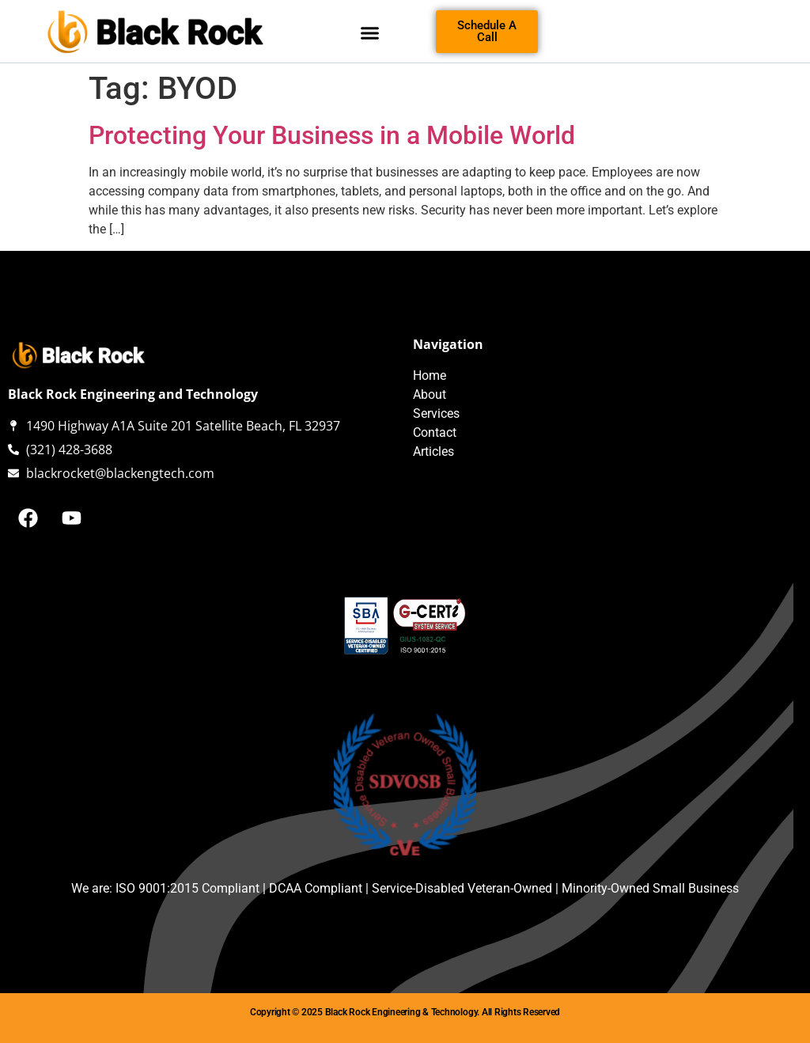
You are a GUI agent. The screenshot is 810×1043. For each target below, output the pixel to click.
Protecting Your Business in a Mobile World (332, 135)
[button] (370, 33)
